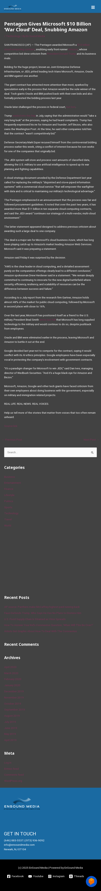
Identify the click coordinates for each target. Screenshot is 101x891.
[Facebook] (15, 876)
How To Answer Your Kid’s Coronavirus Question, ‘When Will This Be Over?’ (48, 625)
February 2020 (12, 679)
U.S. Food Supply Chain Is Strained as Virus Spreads (35, 619)
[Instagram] (56, 876)
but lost (71, 106)
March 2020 (11, 673)
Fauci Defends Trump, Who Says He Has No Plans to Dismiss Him (42, 613)
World (7, 525)
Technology (13, 36)
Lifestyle (9, 495)
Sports (8, 507)
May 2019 (10, 733)
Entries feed (11, 768)
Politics (8, 501)
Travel (8, 519)
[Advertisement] (34, 560)
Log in (7, 762)
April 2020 (10, 667)
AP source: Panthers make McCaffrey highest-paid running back (42, 606)
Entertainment (12, 482)
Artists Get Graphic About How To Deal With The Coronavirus (40, 631)
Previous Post (12, 439)
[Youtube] (36, 876)
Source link (10, 425)
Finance (8, 488)
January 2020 (12, 685)
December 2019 (14, 691)
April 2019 (10, 740)
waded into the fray (24, 115)
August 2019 (12, 715)
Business (9, 476)
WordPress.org (13, 780)
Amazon (73, 49)
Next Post (91, 439)
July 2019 (10, 721)
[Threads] (76, 876)
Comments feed (14, 774)
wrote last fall (47, 319)
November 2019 (14, 697)
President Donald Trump (61, 53)
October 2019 (12, 703)
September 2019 (14, 709)
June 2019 (10, 728)
